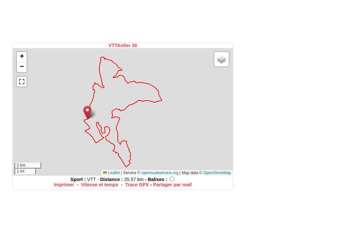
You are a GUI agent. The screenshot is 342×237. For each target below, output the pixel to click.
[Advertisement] (123, 20)
